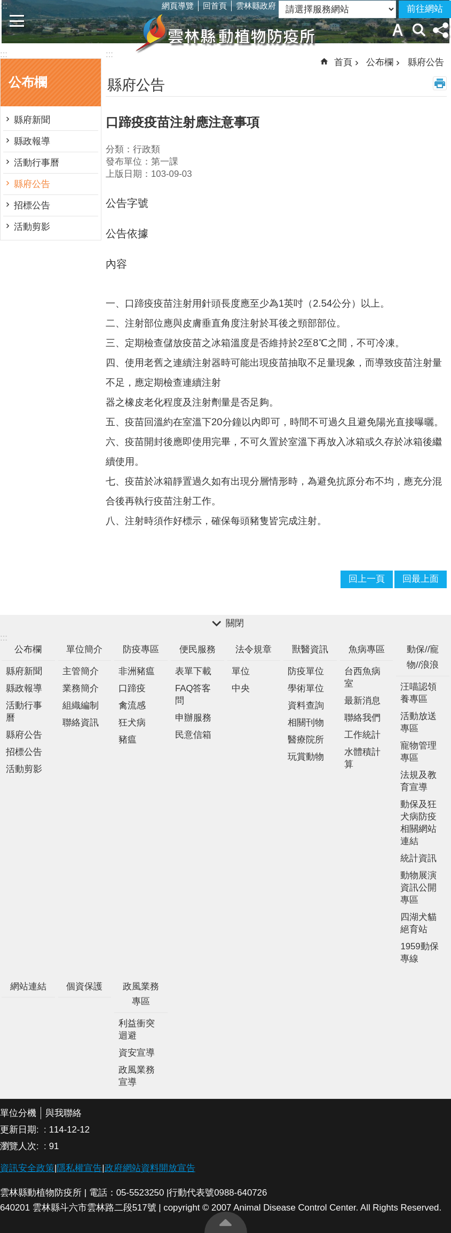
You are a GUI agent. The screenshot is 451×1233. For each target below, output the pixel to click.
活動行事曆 (36, 163)
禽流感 (132, 705)
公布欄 (28, 82)
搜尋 (419, 30)
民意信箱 (193, 735)
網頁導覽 (178, 5)
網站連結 (28, 986)
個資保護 (84, 986)
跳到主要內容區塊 (5, 5)
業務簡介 (80, 688)
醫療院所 (306, 740)
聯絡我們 (362, 718)
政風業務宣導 (136, 1076)
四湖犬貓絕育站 (418, 923)
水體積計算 (362, 758)
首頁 (343, 62)
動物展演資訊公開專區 (418, 887)
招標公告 (32, 205)
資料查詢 (306, 705)
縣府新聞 (32, 120)
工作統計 (362, 735)
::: (3, 54)
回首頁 (215, 5)
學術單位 (306, 688)
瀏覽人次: (20, 1146)
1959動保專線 (419, 952)
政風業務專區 (141, 994)
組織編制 (80, 705)
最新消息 (362, 701)
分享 (440, 30)
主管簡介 (80, 671)
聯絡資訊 (80, 722)
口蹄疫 (132, 688)
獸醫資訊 (310, 649)
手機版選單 (17, 21)
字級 (397, 30)
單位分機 (18, 1113)
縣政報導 (32, 141)
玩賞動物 (306, 757)
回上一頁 (367, 579)
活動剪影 (32, 227)
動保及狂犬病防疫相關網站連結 (418, 822)
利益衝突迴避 (136, 1029)
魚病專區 (367, 649)
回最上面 (225, 1222)
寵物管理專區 (418, 751)
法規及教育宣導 (418, 781)
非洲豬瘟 (136, 671)
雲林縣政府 (256, 5)
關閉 (235, 623)
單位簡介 (84, 649)
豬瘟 (127, 740)
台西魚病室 (362, 677)
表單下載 (193, 671)
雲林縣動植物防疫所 (225, 32)
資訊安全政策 (27, 1168)
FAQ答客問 (193, 694)
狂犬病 (132, 722)
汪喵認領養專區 (418, 693)
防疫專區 (141, 649)
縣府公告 (32, 184)
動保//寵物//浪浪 (423, 657)
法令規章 (253, 649)
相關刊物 (306, 722)
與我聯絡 (63, 1113)
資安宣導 (136, 1053)
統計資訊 (418, 858)
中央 (241, 688)
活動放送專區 (418, 722)
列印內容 (440, 83)
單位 (241, 671)
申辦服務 (193, 718)
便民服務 (197, 649)
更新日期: (20, 1130)
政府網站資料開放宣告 (150, 1168)
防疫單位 (306, 671)
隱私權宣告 (79, 1168)
